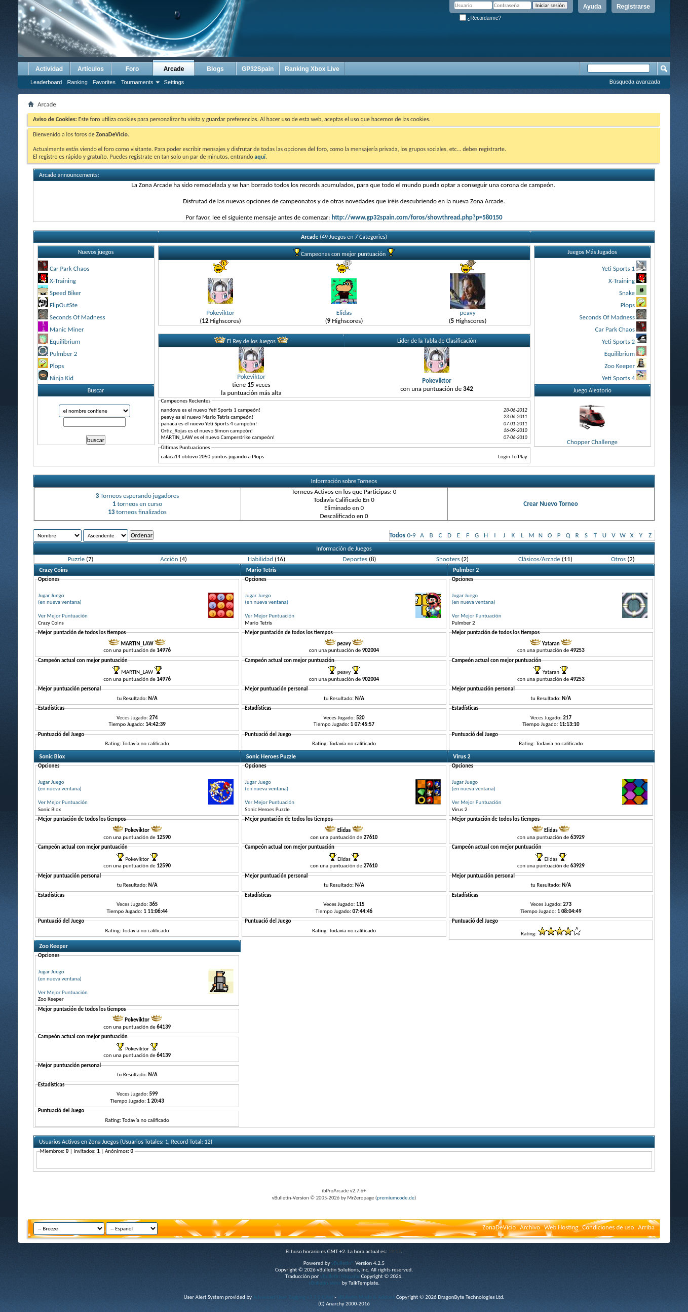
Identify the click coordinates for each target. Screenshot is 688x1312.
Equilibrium (65, 341)
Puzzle (76, 559)
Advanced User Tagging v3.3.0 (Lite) (293, 1297)
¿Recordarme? (480, 18)
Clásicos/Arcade (539, 559)
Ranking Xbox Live (312, 68)
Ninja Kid (61, 378)
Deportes (355, 559)
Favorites (104, 82)
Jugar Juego (51, 595)
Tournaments (137, 82)
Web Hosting (561, 1227)
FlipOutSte (64, 305)
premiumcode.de (395, 1197)
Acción (169, 559)
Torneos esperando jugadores (137, 495)
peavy (467, 312)
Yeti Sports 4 (618, 378)
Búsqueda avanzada (634, 82)
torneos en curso (137, 503)
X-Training (63, 280)
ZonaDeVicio (499, 1227)
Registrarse (633, 6)
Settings (174, 82)
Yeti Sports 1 (618, 268)
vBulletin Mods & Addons (366, 1297)
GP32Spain (258, 68)
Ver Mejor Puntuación (63, 615)
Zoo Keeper (619, 366)
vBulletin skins (325, 1283)
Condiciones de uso (608, 1227)
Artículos (91, 68)
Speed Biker (65, 293)
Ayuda (592, 6)
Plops (57, 366)
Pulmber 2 (63, 353)
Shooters (448, 559)
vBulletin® (342, 1263)
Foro (132, 68)
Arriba (646, 1227)
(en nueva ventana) (60, 602)
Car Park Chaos (70, 268)
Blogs (215, 68)
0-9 (411, 535)
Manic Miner (67, 329)
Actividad (49, 68)
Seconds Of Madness (77, 317)
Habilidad (260, 559)
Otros (618, 559)
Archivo (530, 1227)
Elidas (344, 312)
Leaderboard (46, 82)
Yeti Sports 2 (618, 341)
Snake (627, 293)
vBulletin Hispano (340, 1276)
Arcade (174, 68)
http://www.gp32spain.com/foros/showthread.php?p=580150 (416, 217)
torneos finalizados (137, 512)
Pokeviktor (220, 312)
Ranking (77, 82)
